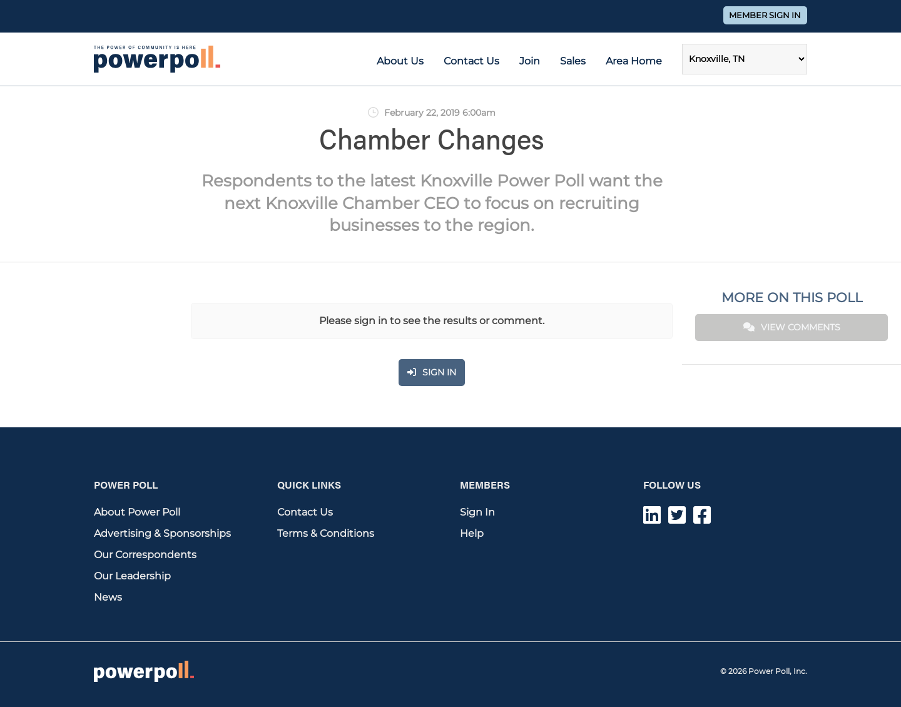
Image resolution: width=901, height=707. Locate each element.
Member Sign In (765, 15)
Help (472, 533)
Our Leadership (132, 576)
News (108, 597)
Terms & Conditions (325, 533)
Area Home (634, 61)
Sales (573, 61)
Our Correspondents (145, 555)
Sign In (477, 512)
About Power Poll (137, 512)
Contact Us (471, 61)
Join (529, 61)
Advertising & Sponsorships (162, 533)
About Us (400, 61)
